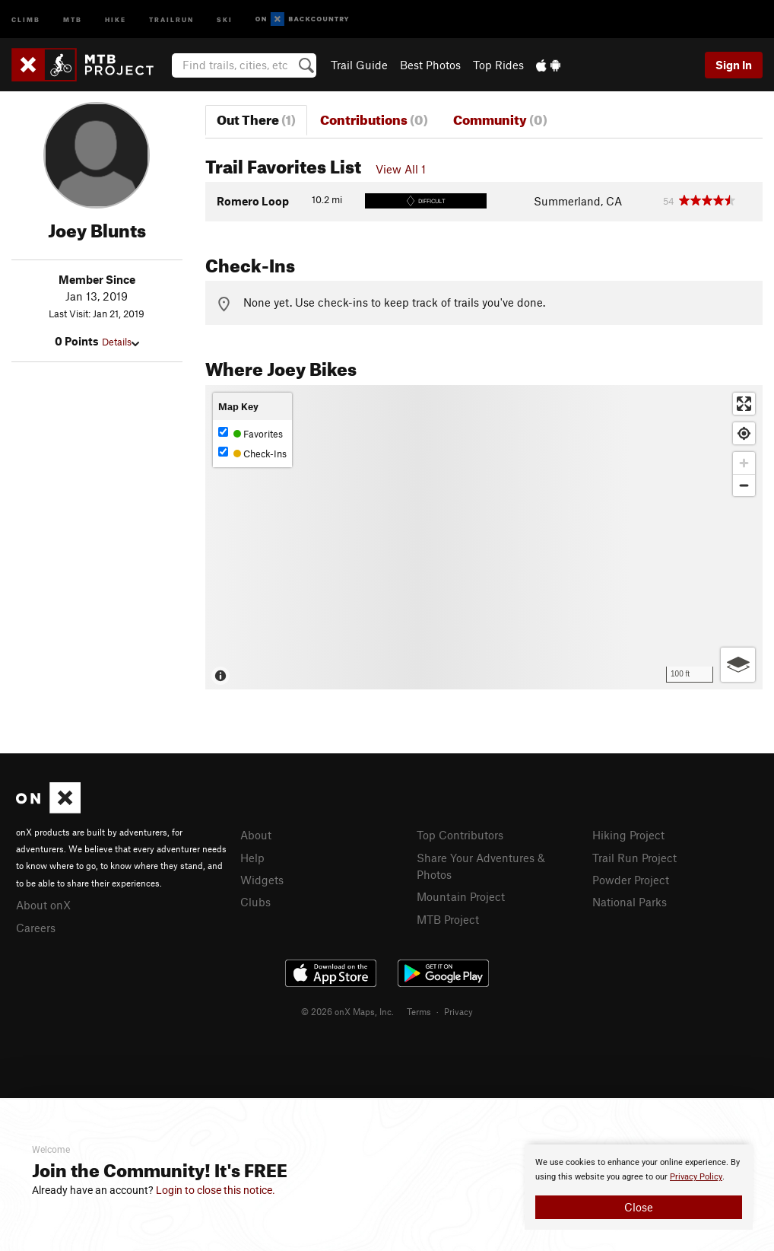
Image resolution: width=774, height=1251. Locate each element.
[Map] (484, 537)
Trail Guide (359, 65)
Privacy (458, 1011)
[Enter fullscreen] (744, 404)
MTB (72, 19)
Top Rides (498, 65)
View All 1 (401, 169)
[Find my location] (744, 433)
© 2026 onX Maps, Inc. (347, 1011)
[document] (638, 1187)
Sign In (733, 65)
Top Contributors (460, 835)
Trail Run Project (634, 857)
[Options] (738, 665)
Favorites (250, 433)
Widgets (262, 880)
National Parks (629, 902)
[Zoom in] (744, 463)
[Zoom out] (744, 485)
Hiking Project (628, 835)
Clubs (255, 902)
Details (120, 342)
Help (252, 857)
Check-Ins (252, 453)
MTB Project (448, 919)
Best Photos (430, 65)
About (255, 835)
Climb (25, 19)
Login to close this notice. (215, 1190)
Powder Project (630, 880)
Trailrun (171, 19)
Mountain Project (461, 896)
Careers (36, 927)
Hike (115, 19)
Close (638, 1207)
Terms (419, 1011)
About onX (43, 905)
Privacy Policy (696, 1177)
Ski (225, 19)
